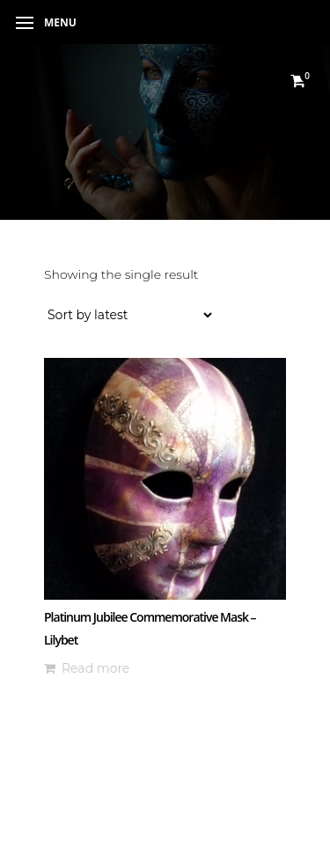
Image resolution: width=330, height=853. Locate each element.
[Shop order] (129, 315)
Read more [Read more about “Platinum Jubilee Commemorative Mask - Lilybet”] (95, 668)
